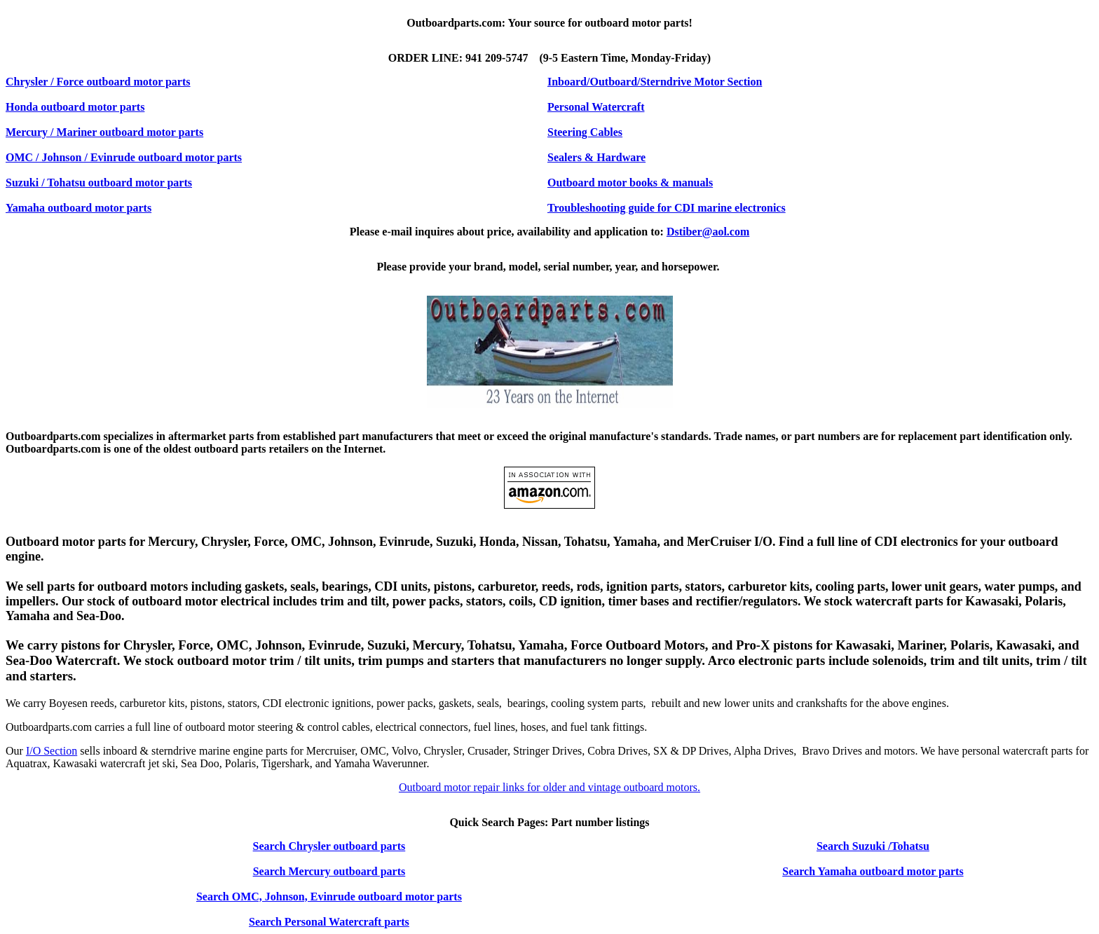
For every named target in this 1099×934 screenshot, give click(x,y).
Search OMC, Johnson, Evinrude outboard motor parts (329, 896)
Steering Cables (584, 132)
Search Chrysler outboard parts (329, 846)
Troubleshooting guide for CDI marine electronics (666, 208)
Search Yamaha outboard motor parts (872, 871)
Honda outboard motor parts (75, 107)
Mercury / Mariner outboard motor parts (104, 132)
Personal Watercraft (595, 107)
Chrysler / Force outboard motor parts (98, 82)
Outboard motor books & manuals (630, 182)
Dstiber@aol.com (708, 232)
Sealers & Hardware (596, 157)
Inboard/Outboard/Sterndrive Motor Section (654, 82)
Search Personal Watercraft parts (329, 922)
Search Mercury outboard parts (329, 871)
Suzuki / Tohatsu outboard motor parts (99, 182)
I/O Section (51, 751)
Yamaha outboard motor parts (78, 208)
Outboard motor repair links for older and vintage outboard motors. (549, 787)
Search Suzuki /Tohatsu (873, 846)
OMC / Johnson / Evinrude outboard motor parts (124, 157)
